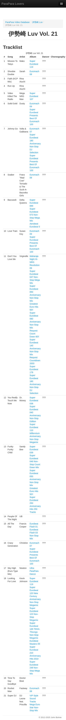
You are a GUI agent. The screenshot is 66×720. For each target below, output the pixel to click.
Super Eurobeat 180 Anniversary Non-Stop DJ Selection (35, 143)
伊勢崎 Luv (37, 22)
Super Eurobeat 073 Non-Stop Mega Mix (35, 215)
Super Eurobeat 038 (34, 400)
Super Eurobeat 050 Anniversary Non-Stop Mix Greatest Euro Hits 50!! (35, 298)
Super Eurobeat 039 (34, 449)
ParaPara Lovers (13, 3)
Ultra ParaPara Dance (34, 571)
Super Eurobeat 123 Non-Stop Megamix (34, 614)
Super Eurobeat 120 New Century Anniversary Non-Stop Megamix (35, 596)
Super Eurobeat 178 (34, 369)
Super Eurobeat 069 (34, 203)
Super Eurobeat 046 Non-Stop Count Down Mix (35, 461)
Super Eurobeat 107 (34, 96)
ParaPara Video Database (17, 22)
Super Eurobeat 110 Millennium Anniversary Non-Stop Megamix (35, 433)
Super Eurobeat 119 (34, 64)
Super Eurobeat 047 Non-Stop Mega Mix (35, 277)
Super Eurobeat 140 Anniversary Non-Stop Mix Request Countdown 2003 (35, 351)
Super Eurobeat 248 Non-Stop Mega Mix (35, 668)
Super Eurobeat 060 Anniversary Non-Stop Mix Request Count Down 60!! (35, 325)
